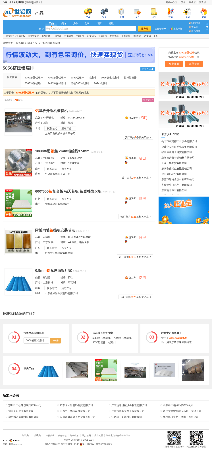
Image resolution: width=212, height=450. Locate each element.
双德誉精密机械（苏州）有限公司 (182, 411)
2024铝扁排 (100, 83)
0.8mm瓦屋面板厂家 (53, 270)
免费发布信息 (183, 52)
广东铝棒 (114, 36)
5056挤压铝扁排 (34, 77)
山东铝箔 (91, 36)
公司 (87, 23)
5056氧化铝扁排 (110, 77)
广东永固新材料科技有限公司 (76, 405)
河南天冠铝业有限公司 (21, 411)
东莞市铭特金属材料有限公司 (177, 179)
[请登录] (29, 2)
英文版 (202, 2)
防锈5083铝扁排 (80, 83)
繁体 (183, 2)
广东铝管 (80, 36)
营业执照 (98, 435)
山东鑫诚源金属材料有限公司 (61, 293)
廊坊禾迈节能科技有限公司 (23, 416)
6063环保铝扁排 (34, 83)
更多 (155, 36)
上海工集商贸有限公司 (174, 163)
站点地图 (86, 435)
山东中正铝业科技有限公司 (178, 405)
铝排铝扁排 (130, 77)
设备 (75, 23)
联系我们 (38, 435)
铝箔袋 (194, 27)
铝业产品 (40, 13)
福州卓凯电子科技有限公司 (176, 152)
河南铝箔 (103, 36)
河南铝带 (68, 36)
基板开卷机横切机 (51, 111)
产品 (51, 23)
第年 (133, 117)
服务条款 (62, 435)
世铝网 (18, 13)
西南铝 (147, 36)
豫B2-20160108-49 (70, 444)
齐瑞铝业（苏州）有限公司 (176, 184)
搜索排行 (177, 28)
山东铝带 (45, 36)
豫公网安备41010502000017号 (96, 444)
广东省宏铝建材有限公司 (59, 253)
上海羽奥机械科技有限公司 (60, 133)
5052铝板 (196, 23)
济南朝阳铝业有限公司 (174, 190)
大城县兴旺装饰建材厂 (57, 204)
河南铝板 (20, 36)
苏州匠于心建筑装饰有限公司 (24, 405)
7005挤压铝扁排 (57, 77)
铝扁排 (92, 77)
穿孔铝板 (195, 31)
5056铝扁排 (77, 77)
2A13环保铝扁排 (57, 83)
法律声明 (50, 435)
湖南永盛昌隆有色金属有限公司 (77, 416)
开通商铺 (194, 63)
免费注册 (174, 63)
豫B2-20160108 (52, 444)
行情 (99, 23)
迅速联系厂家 (183, 56)
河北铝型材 (33, 36)
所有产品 (66, 128)
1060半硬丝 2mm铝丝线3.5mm (62, 151)
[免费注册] (38, 2)
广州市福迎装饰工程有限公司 (127, 411)
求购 (63, 23)
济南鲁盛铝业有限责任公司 (176, 168)
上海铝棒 (125, 36)
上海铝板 (57, 36)
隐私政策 (74, 435)
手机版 (192, 2)
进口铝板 (137, 36)
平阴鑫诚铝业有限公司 (57, 173)
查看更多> (148, 100)
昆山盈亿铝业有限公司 (174, 173)
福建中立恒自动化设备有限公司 (179, 146)
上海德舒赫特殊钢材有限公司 (177, 157)
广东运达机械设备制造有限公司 (129, 405)
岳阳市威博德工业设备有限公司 (179, 141)
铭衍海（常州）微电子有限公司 (181, 416)
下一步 (55, 340)
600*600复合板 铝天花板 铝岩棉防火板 (68, 191)
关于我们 (26, 435)
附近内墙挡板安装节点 (55, 230)
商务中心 (170, 2)
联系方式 (52, 128)
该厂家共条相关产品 (138, 137)
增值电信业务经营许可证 (118, 435)
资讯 (111, 23)
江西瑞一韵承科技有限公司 (126, 416)
